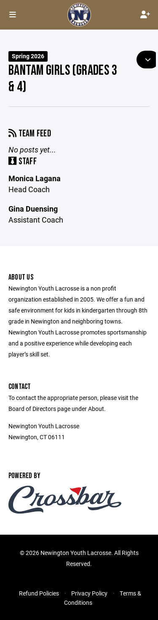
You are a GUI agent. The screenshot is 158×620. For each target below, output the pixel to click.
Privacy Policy (89, 593)
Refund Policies (39, 593)
